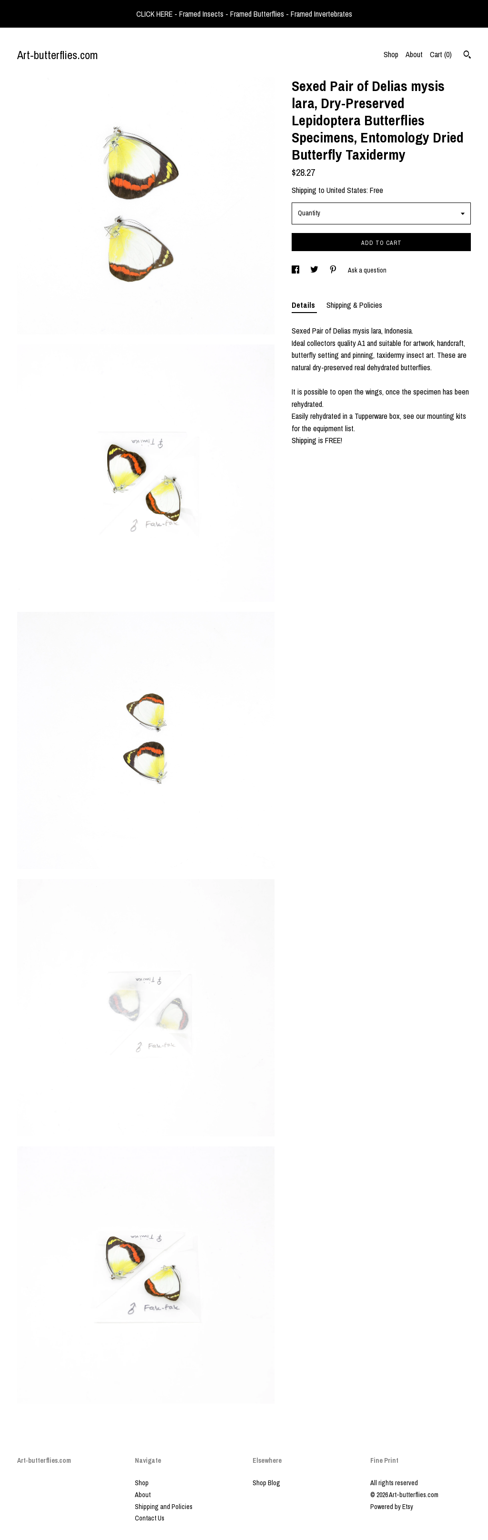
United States (346, 190)
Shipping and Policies (164, 1506)
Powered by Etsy (391, 1506)
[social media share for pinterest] (333, 270)
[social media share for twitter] (315, 270)
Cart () (441, 54)
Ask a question (367, 270)
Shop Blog (266, 1483)
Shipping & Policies (354, 305)
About (414, 54)
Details (304, 305)
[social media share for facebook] (296, 270)
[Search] (467, 56)
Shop (391, 54)
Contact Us (149, 1518)
